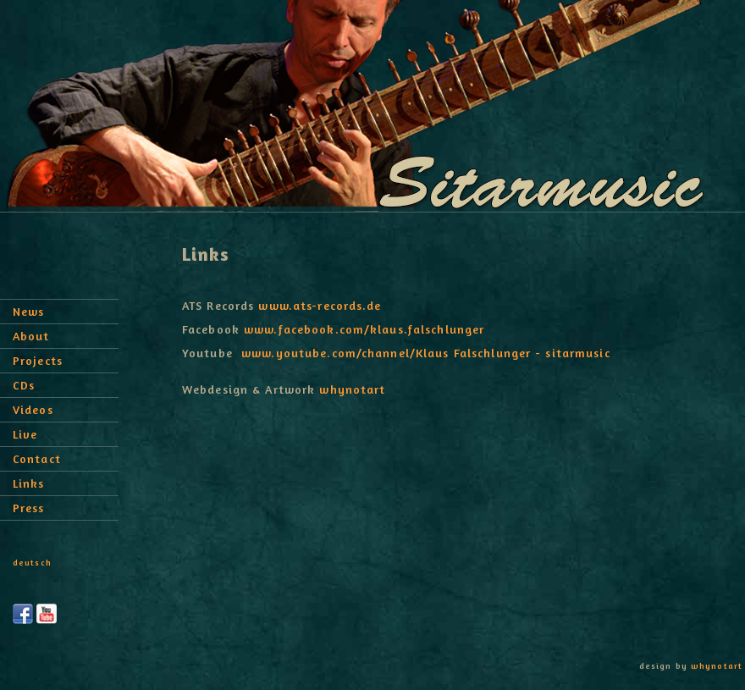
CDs (24, 385)
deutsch (32, 562)
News (28, 311)
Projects (38, 360)
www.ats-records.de (319, 305)
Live (25, 434)
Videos (33, 409)
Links (29, 483)
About (31, 335)
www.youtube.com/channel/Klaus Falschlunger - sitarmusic (425, 352)
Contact (37, 458)
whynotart (352, 389)
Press (29, 507)
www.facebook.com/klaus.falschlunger (364, 329)
